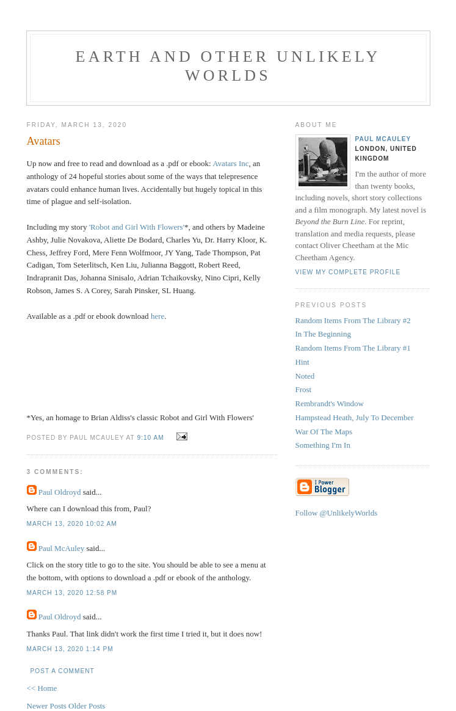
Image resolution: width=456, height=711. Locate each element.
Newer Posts (48, 705)
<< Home (42, 688)
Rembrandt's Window (329, 403)
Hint (302, 361)
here (157, 316)
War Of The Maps (324, 431)
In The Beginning (323, 333)
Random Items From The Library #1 (353, 347)
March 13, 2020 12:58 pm (72, 592)
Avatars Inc (230, 163)
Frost (303, 389)
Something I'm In (322, 445)
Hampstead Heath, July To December (354, 417)
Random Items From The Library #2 (353, 320)
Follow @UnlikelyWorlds (336, 512)
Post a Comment (63, 671)
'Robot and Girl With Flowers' (136, 227)
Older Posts (86, 705)
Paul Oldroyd (59, 492)
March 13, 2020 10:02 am (72, 523)
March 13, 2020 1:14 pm (70, 649)
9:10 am (150, 437)
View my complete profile (348, 272)
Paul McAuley (61, 548)
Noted (305, 376)
